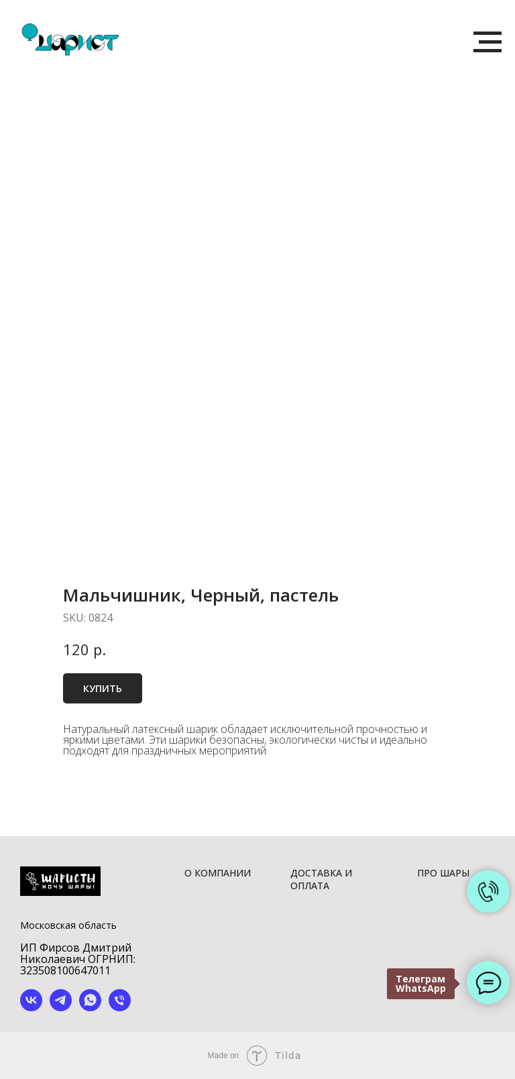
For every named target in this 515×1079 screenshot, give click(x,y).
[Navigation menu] (487, 42)
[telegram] (61, 1007)
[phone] (120, 1007)
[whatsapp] (90, 1007)
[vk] (31, 1007)
